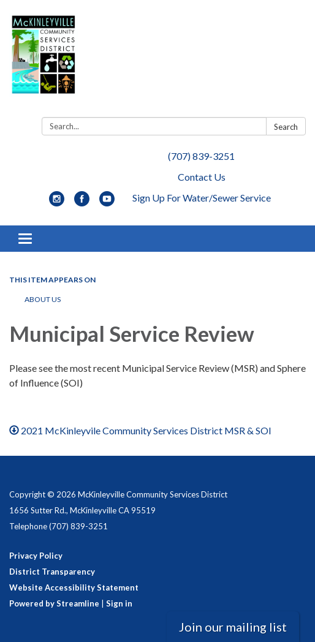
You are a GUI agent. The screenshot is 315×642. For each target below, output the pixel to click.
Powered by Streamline (54, 603)
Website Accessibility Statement (74, 587)
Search (286, 127)
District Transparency (52, 571)
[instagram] (56, 202)
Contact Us (202, 177)
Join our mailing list (233, 626)
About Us (43, 299)
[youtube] (107, 202)
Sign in (119, 603)
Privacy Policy (36, 556)
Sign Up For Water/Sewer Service (201, 197)
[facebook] (81, 202)
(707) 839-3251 (201, 156)
